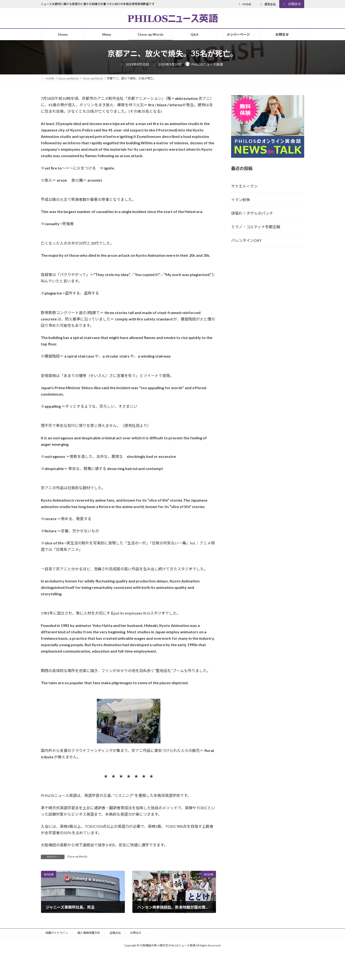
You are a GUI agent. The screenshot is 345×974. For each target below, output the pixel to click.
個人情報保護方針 (88, 933)
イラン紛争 (240, 199)
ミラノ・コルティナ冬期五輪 (255, 226)
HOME (244, 4)
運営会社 (268, 4)
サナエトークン (244, 186)
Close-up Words (77, 856)
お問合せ (291, 4)
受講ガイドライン (56, 933)
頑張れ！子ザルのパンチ (252, 213)
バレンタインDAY (246, 240)
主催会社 (115, 933)
